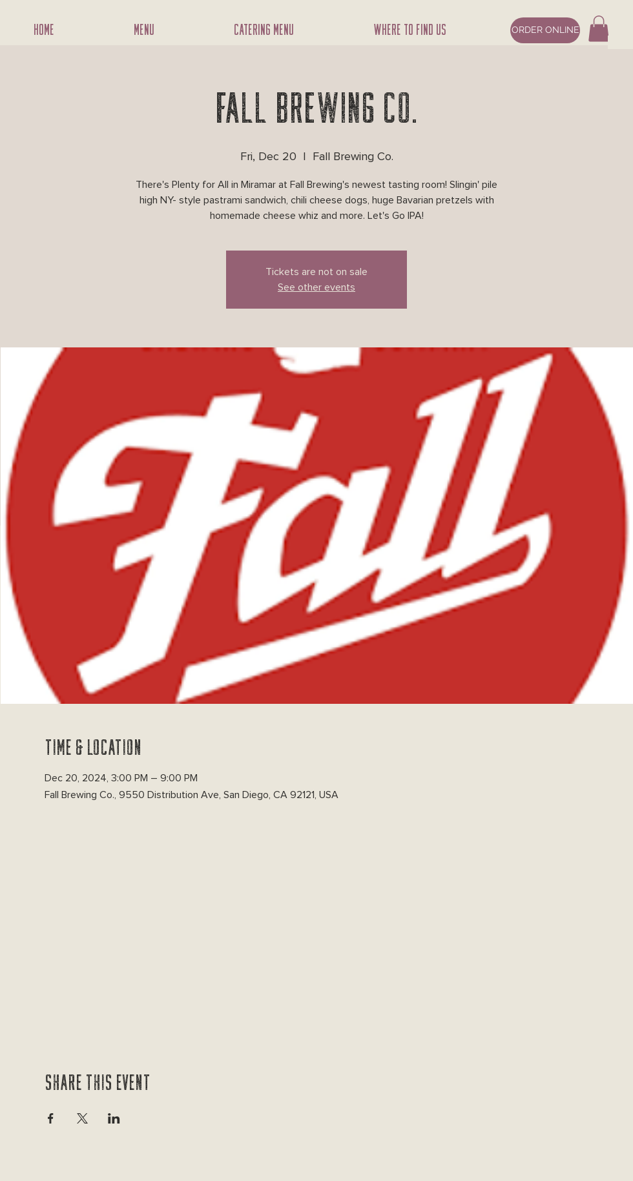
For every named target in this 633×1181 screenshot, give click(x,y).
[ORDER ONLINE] (545, 30)
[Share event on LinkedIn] (114, 1118)
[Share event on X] (82, 1118)
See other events (316, 287)
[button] (599, 28)
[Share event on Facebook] (51, 1118)
